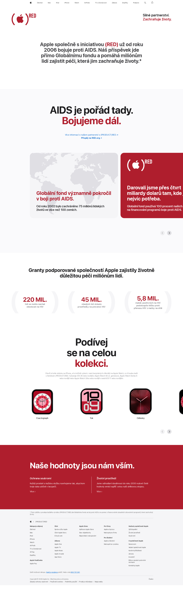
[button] (145, 3)
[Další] (169, 233)
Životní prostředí (134, 533)
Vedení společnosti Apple (137, 547)
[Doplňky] (125, 3)
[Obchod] (40, 3)
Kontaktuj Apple (134, 566)
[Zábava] (114, 3)
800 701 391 (75, 572)
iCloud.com (58, 536)
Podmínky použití (71, 582)
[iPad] (57, 3)
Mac (31, 533)
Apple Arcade (59, 554)
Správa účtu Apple (61, 529)
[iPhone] (66, 3)
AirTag (32, 552)
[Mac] (49, 3)
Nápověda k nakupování (87, 536)
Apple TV (58, 547)
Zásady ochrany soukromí (39, 582)
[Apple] (31, 3)
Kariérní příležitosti (135, 550)
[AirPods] (87, 3)
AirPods (32, 545)
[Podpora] (136, 3)
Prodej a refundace (85, 582)
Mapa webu (99, 582)
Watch (32, 542)
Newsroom (132, 544)
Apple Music (59, 550)
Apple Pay (33, 563)
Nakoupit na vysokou (111, 544)
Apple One (58, 544)
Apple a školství (109, 541)
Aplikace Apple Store (86, 529)
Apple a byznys (109, 529)
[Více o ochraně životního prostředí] (99, 491)
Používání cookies (56, 582)
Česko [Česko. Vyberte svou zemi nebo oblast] (151, 579)
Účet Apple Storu (60, 533)
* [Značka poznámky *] (140, 61)
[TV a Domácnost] (101, 3)
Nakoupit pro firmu (110, 533)
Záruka (131, 554)
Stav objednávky (85, 533)
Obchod (32, 529)
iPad (31, 536)
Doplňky (33, 555)
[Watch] (77, 3)
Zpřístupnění (133, 529)
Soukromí (132, 536)
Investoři (132, 557)
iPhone (32, 539)
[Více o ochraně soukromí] (33, 491)
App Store (58, 557)
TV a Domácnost (35, 549)
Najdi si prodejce (52, 572)
